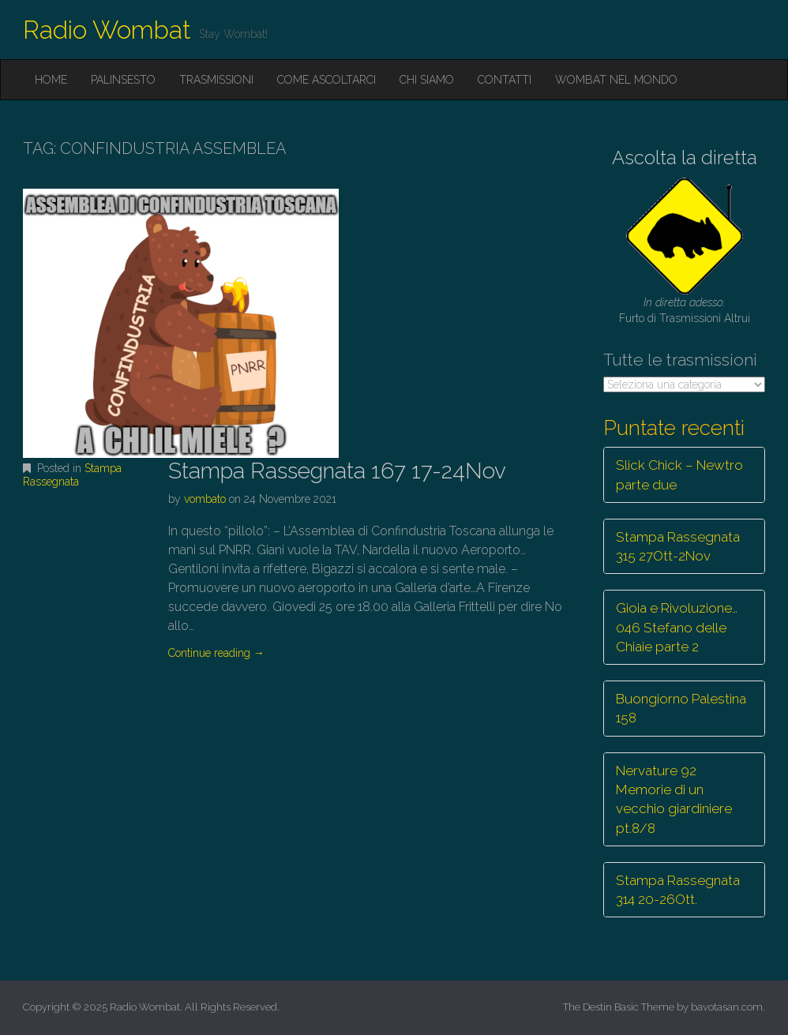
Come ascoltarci (326, 79)
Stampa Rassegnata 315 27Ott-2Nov (678, 546)
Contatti (504, 79)
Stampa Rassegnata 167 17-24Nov (337, 471)
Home (51, 79)
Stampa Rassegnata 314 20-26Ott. (678, 889)
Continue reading (216, 653)
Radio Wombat (107, 29)
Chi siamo (427, 79)
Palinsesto (123, 79)
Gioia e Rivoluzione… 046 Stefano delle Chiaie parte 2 (676, 627)
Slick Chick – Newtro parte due (679, 474)
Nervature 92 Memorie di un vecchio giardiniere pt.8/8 (674, 799)
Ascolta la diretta (684, 157)
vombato (205, 499)
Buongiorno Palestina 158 (681, 708)
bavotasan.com (727, 1007)
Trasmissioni (216, 79)
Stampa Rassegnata (72, 475)
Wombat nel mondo (616, 79)
